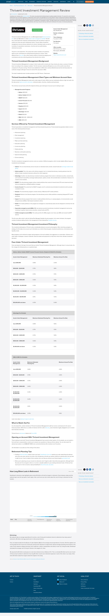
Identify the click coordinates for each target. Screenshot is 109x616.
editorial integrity (26, 16)
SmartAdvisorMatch (38, 592)
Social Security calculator (47, 464)
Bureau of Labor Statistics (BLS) (19, 559)
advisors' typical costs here (27, 419)
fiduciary (47, 427)
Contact (11, 579)
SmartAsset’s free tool (45, 454)
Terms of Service (84, 579)
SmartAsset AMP (37, 586)
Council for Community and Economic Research (35, 559)
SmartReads (36, 581)
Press (35, 590)
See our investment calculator (86, 39)
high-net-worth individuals (26, 82)
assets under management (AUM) (37, 38)
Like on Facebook (62, 579)
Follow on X (60, 581)
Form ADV (34, 433)
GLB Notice (83, 586)
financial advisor (24, 454)
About (35, 579)
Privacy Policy (84, 581)
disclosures (22, 433)
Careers (11, 581)
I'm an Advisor (80, 1)
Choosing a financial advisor (86, 33)
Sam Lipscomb (14, 14)
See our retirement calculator (86, 36)
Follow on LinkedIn (62, 584)
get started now (66, 458)
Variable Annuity (52, 220)
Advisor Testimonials (38, 588)
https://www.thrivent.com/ (59, 55)
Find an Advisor (89, 1)
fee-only (22, 55)
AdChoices (83, 584)
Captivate (36, 584)
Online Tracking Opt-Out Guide (87, 588)
